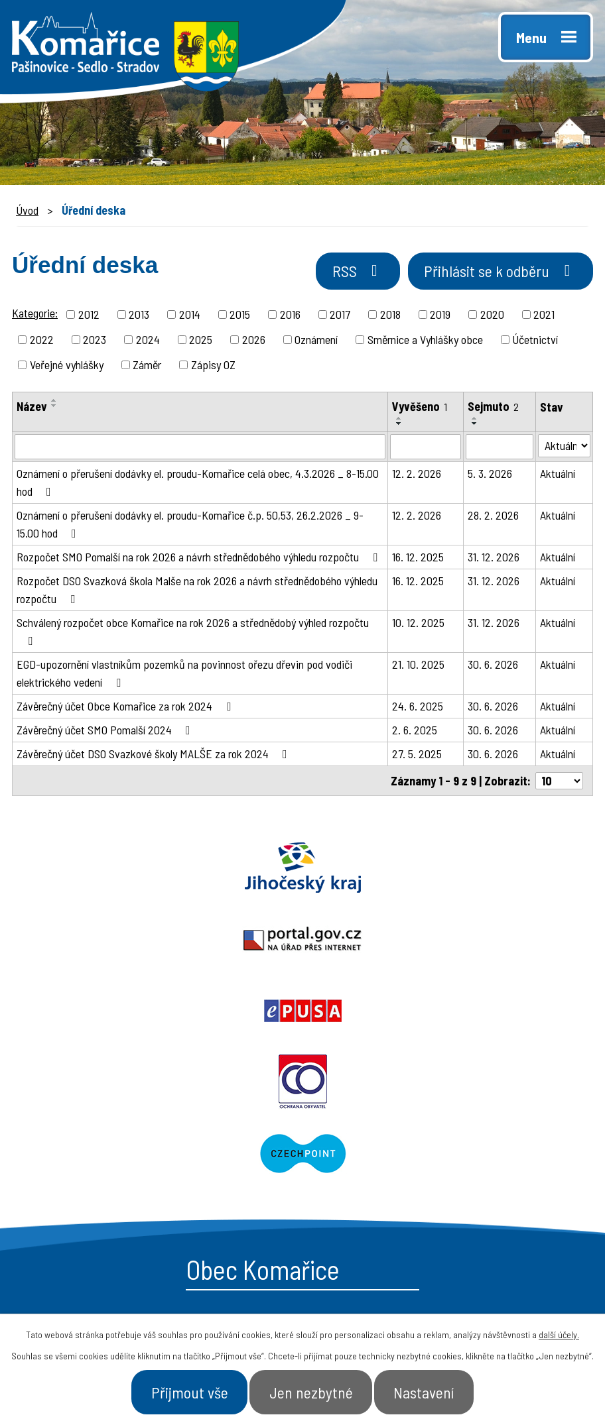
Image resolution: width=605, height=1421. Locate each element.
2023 (94, 341)
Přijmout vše (181, 1390)
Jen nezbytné (311, 1390)
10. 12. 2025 (418, 624)
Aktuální (557, 475)
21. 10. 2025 (418, 666)
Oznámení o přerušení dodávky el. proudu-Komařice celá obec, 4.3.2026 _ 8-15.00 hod (198, 484)
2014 (189, 316)
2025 (200, 341)
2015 (240, 316)
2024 (148, 341)
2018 (390, 316)
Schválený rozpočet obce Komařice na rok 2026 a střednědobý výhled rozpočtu (193, 633)
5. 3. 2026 (490, 475)
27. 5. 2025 (417, 755)
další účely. (559, 1331)
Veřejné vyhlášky (66, 366)
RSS (344, 274)
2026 (253, 341)
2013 (139, 316)
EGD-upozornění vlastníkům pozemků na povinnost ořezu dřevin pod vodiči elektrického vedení (184, 675)
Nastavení (432, 1390)
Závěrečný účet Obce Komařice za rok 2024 (126, 708)
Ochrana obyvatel (151, 941)
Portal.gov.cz (302, 869)
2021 (544, 316)
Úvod (27, 210)
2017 (340, 316)
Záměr (147, 366)
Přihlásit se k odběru (495, 274)
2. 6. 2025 (414, 731)
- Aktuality (351, 1199)
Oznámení (316, 341)
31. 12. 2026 (493, 558)
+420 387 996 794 (105, 1150)
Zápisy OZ (213, 366)
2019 (440, 316)
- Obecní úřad (360, 1152)
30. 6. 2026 (493, 666)
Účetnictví (535, 341)
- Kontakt (485, 1199)
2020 (492, 316)
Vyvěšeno (419, 408)
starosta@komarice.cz (121, 1120)
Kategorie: (35, 315)
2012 (89, 316)
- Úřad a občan (500, 1175)
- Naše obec (492, 1152)
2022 (42, 341)
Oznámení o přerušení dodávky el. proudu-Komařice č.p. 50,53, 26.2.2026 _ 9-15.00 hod (190, 526)
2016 (290, 316)
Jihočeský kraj (101, 869)
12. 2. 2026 (416, 475)
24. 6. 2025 (417, 708)
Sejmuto (493, 408)
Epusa (504, 869)
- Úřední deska (364, 1175)
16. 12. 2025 (418, 558)
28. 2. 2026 (493, 517)
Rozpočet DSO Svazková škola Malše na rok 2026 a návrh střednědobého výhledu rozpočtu (197, 591)
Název (32, 408)
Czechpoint (453, 941)
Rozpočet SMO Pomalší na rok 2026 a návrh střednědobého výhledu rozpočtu (200, 558)
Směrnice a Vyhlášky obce (425, 341)
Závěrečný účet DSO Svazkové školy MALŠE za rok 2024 (155, 755)
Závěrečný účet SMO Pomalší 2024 (106, 731)
